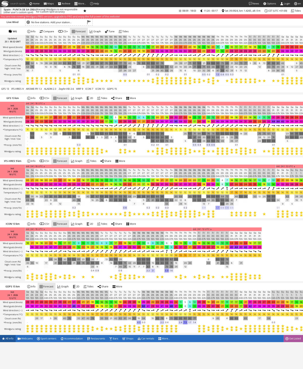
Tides (296, 10)
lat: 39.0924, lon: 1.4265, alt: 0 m (240, 10)
